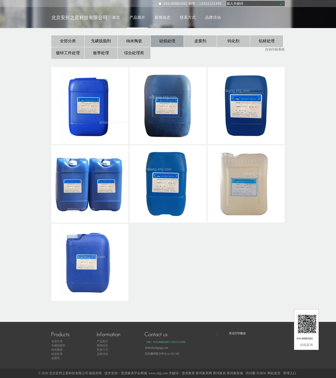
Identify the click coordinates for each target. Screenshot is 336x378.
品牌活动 (213, 17)
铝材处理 (267, 41)
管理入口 (289, 373)
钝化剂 (233, 41)
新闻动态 (163, 17)
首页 (116, 17)
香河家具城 (235, 373)
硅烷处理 (167, 41)
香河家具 (219, 373)
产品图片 (137, 17)
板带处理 (101, 53)
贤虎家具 (188, 373)
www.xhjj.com (158, 373)
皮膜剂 (200, 41)
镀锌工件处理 (68, 53)
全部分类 (68, 41)
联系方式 (188, 17)
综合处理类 (134, 53)
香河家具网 (204, 373)
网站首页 (273, 373)
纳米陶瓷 (134, 41)
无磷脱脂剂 (101, 41)
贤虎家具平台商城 (134, 373)
